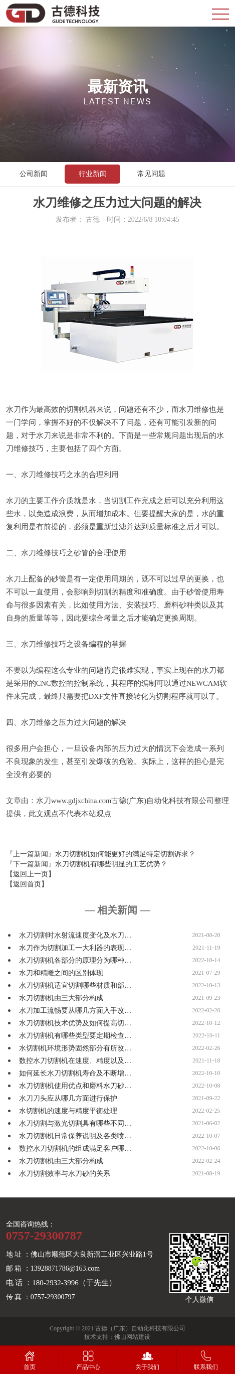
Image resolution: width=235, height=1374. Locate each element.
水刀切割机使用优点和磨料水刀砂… (75, 1086)
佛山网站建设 (132, 1336)
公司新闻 (34, 174)
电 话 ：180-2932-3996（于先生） (61, 1283)
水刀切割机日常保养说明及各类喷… (75, 1136)
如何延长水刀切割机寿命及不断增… (75, 1073)
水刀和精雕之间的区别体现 (61, 973)
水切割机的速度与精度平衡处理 (68, 1111)
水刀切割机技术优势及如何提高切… (75, 1023)
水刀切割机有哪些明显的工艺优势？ (111, 864)
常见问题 (151, 174)
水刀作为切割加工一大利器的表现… (75, 948)
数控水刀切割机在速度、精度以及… (75, 1060)
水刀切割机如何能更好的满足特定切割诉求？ (125, 854)
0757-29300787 (44, 1235)
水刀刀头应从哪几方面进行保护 (68, 1098)
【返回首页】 (27, 884)
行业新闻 (93, 174)
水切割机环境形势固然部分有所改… (75, 1048)
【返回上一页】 (30, 874)
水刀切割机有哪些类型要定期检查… (75, 1035)
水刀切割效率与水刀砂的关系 (64, 1173)
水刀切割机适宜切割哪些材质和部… (75, 985)
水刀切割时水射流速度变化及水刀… (75, 935)
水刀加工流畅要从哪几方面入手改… (75, 1010)
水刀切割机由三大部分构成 (61, 998)
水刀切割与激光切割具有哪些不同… (75, 1123)
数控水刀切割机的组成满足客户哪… (75, 1148)
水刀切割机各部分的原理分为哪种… (75, 960)
